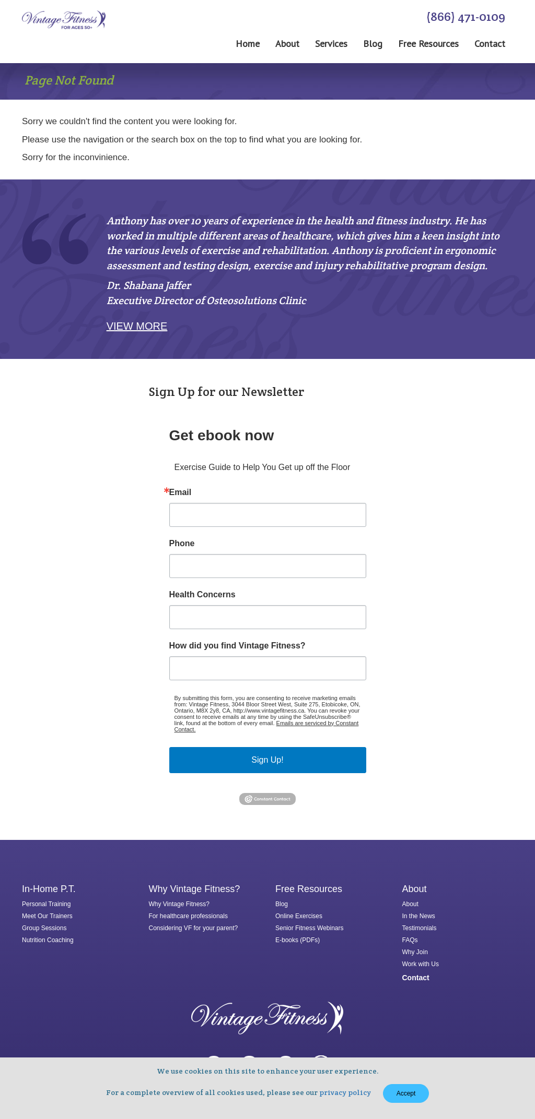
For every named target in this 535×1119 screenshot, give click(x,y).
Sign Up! (267, 759)
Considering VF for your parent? (193, 928)
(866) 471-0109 (465, 16)
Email (180, 492)
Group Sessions (44, 928)
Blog (372, 44)
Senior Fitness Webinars (309, 928)
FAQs (410, 940)
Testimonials (419, 928)
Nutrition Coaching (48, 940)
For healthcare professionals (188, 916)
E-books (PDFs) (297, 940)
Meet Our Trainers (47, 916)
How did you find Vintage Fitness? (237, 646)
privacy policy (345, 1092)
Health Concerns (202, 595)
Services (331, 44)
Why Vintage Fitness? (179, 904)
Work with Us (420, 964)
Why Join (415, 952)
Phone (182, 543)
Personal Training (46, 904)
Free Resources (428, 44)
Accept (406, 1093)
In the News (418, 916)
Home (248, 44)
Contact (489, 44)
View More (137, 326)
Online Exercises (298, 916)
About (287, 44)
